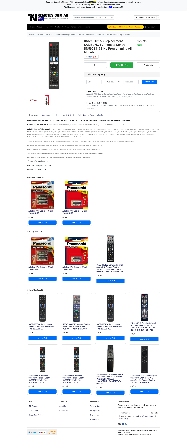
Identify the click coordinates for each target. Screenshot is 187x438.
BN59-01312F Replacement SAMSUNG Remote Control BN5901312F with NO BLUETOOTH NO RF (40, 379)
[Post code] (131, 82)
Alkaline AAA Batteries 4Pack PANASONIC (41, 212)
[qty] (93, 82)
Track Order (33, 410)
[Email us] (119, 423)
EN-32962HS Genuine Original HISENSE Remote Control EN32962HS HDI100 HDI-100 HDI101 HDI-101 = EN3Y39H (143, 326)
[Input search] (91, 17)
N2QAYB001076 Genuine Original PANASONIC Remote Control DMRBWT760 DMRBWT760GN (76, 326)
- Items (145, 17)
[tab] (33, 115)
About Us (50, 27)
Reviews (65, 115)
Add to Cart (122, 65)
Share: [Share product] (90, 57)
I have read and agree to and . (137, 417)
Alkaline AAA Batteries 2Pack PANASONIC (74, 212)
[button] (151, 27)
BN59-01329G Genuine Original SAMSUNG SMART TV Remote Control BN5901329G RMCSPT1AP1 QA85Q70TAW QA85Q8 (109, 379)
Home (32, 27)
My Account (33, 406)
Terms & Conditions (145, 416)
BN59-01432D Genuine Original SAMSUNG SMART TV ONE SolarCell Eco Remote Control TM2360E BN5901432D (143, 379)
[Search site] (112, 17)
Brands (73, 27)
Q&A (67, 27)
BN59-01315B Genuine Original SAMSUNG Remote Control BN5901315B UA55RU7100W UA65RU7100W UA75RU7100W (109, 268)
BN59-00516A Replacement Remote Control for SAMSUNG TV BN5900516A (109, 326)
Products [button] (40, 27)
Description (33, 115)
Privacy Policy (95, 410)
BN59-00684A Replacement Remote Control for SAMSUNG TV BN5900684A (41, 326)
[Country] (112, 82)
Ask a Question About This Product (91, 115)
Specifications (47, 115)
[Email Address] (133, 413)
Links (80, 27)
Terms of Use (95, 406)
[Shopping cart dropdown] (158, 17)
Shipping (86, 27)
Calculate (149, 82)
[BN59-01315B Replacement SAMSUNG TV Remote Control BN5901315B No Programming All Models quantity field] (95, 65)
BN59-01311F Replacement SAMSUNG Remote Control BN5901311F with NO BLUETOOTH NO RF (74, 379)
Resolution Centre (35, 415)
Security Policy (95, 419)
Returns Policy (95, 415)
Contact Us (59, 27)
